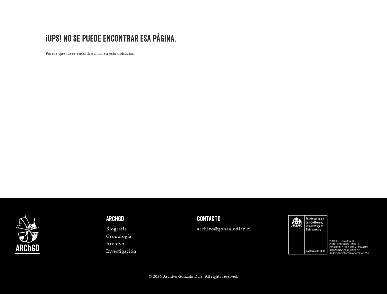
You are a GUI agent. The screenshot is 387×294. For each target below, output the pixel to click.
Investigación (121, 250)
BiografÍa (116, 228)
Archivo (115, 243)
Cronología (118, 236)
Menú (361, 10)
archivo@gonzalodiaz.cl (224, 228)
